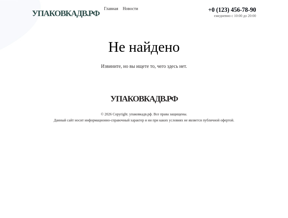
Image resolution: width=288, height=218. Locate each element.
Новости (130, 8)
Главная (111, 8)
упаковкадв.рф (66, 13)
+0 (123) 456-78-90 (232, 9)
